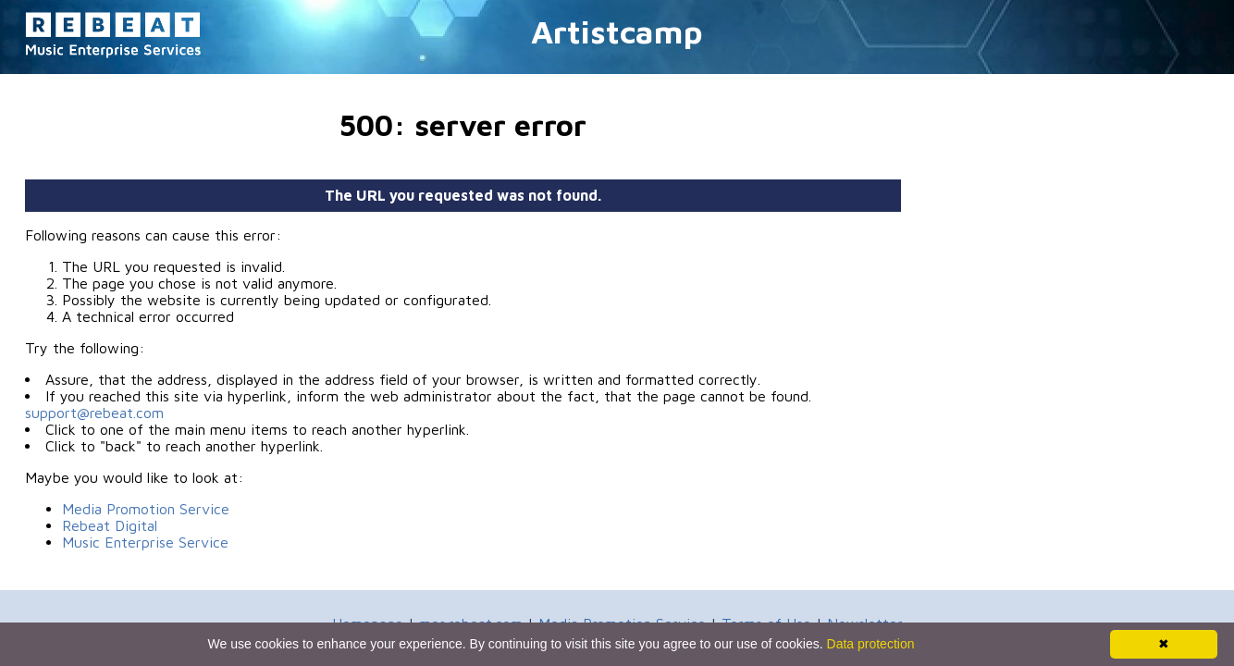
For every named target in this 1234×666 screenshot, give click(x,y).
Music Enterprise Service (145, 542)
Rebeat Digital (109, 525)
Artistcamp (617, 31)
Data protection (871, 643)
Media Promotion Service (145, 508)
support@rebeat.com (94, 412)
